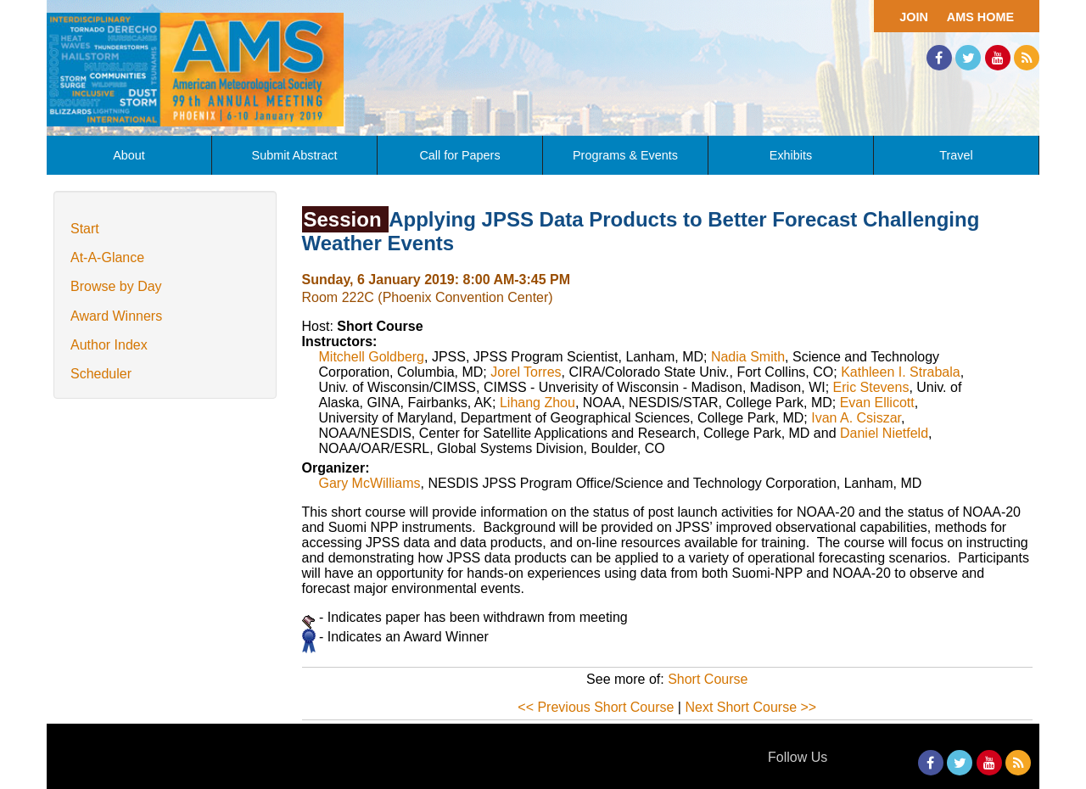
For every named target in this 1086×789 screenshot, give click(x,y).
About (129, 155)
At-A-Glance (107, 257)
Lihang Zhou (537, 402)
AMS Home (980, 17)
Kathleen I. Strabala (900, 372)
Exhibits (791, 155)
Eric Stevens (871, 387)
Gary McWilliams (370, 483)
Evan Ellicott (877, 402)
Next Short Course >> (750, 707)
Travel (955, 155)
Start (84, 228)
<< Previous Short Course (596, 707)
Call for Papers (459, 155)
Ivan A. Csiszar (856, 418)
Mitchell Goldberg (372, 357)
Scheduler (101, 374)
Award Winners (116, 316)
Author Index (109, 345)
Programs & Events (625, 155)
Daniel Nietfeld (884, 433)
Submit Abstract (295, 155)
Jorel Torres (525, 372)
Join (913, 17)
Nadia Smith (748, 357)
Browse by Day (116, 286)
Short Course (707, 679)
